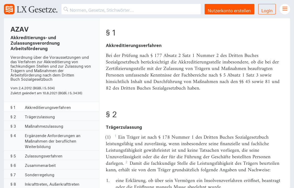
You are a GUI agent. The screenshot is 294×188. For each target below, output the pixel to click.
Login (267, 9)
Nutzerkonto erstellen (229, 9)
